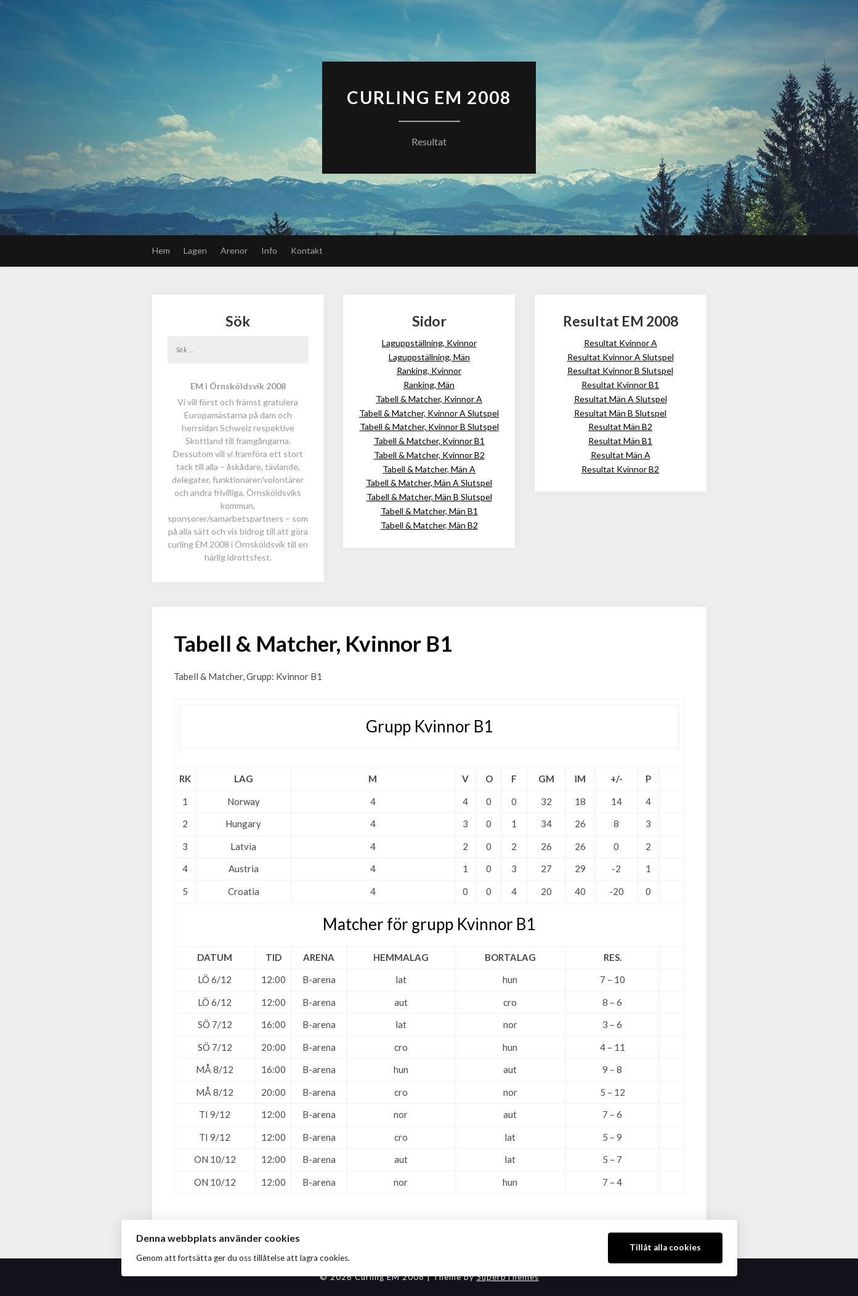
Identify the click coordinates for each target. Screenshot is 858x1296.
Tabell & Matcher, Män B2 (429, 525)
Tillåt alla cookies (665, 1247)
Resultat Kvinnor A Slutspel (620, 357)
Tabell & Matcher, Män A (429, 469)
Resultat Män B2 (620, 426)
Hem (161, 250)
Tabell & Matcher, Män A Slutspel (429, 482)
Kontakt (307, 250)
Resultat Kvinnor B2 (620, 469)
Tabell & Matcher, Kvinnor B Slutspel (429, 426)
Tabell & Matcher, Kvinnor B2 (429, 455)
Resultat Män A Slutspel (620, 399)
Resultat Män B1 (620, 440)
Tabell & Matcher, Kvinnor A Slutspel (429, 413)
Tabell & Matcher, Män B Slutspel (429, 497)
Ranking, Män (429, 384)
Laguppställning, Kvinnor (429, 343)
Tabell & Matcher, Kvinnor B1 (429, 440)
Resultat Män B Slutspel (620, 413)
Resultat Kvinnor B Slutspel (620, 370)
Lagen (195, 250)
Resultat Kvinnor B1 (620, 384)
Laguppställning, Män (429, 357)
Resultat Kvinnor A (620, 343)
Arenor (234, 250)
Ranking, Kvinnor (429, 370)
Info (269, 250)
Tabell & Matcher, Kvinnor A (429, 399)
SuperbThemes (508, 1277)
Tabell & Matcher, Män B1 (429, 511)
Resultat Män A (620, 455)
